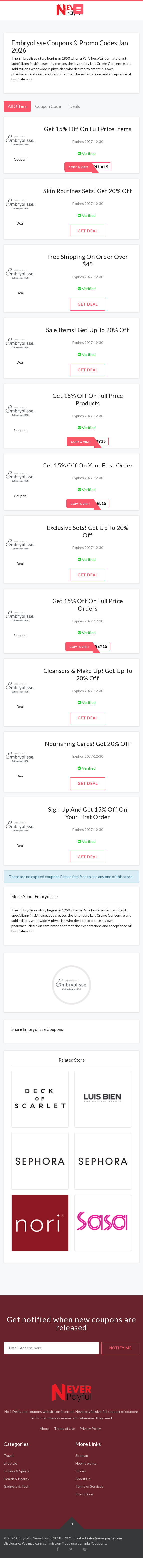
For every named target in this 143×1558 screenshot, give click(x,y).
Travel (8, 1455)
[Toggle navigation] (78, 9)
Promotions (84, 1494)
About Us (82, 1479)
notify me (120, 1348)
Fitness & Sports (17, 1471)
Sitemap (81, 1455)
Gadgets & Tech (16, 1486)
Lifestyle (10, 1463)
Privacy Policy (90, 1428)
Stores (80, 1471)
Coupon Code (48, 106)
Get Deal (88, 231)
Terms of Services (89, 1486)
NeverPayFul (42, 1538)
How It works (85, 1463)
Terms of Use (64, 1428)
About (45, 1428)
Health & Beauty (16, 1479)
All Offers (17, 106)
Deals (74, 106)
